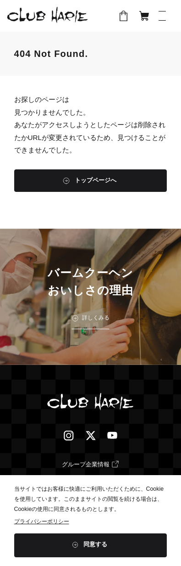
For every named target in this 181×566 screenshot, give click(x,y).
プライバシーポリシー (41, 521)
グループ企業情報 (86, 464)
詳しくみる (96, 318)
